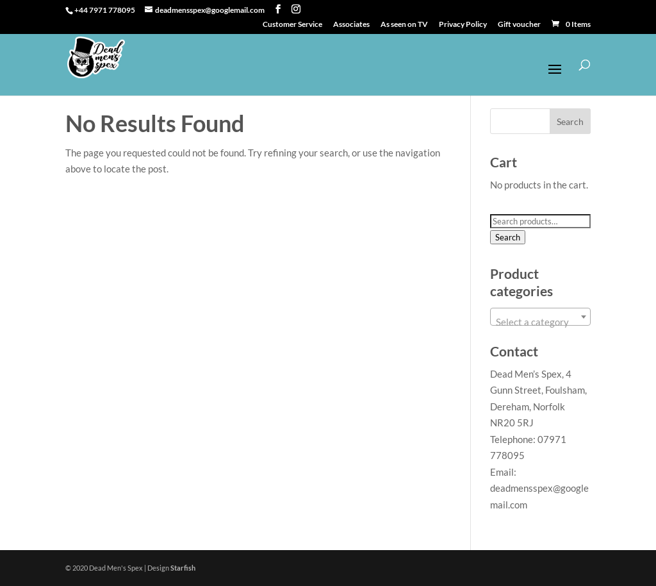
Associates (351, 25)
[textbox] (540, 322)
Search (507, 237)
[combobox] (540, 317)
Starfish (182, 568)
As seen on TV (404, 25)
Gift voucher (519, 25)
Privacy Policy (463, 25)
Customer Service (292, 25)
